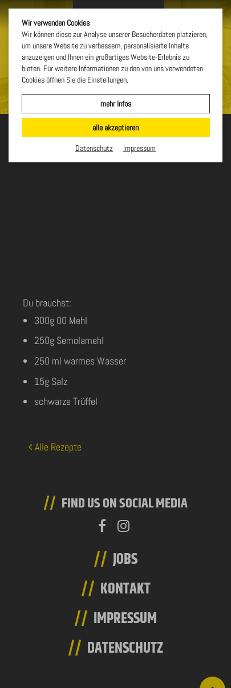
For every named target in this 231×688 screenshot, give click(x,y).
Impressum (139, 148)
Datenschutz (94, 148)
